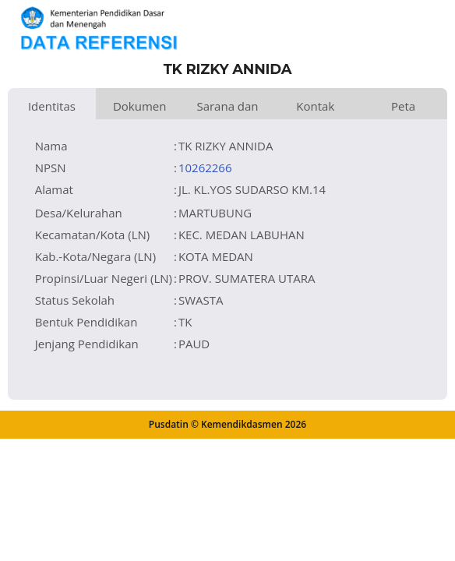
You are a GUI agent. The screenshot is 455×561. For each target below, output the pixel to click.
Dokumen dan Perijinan (139, 108)
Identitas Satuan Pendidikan (51, 108)
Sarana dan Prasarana (227, 108)
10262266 (205, 167)
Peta (403, 106)
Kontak (315, 106)
